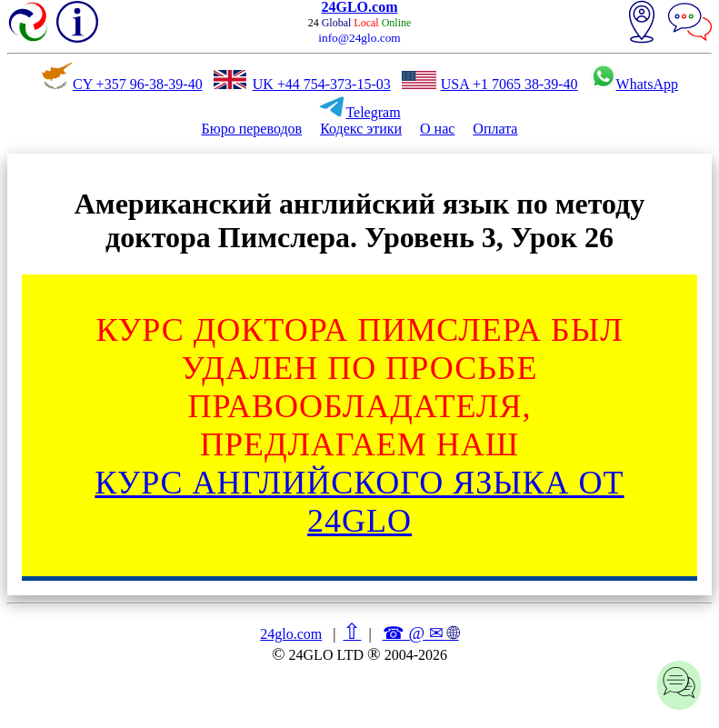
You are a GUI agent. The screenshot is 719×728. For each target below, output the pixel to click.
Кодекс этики (361, 128)
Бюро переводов (252, 128)
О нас (437, 128)
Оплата (495, 128)
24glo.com (291, 634)
